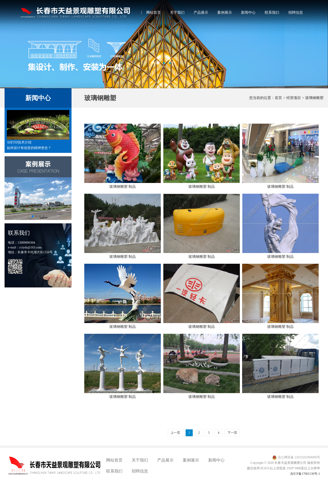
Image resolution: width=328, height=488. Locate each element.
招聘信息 (295, 12)
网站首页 (153, 12)
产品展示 (201, 12)
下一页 (232, 432)
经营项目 (293, 97)
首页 (278, 97)
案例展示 (224, 12)
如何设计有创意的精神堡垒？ (29, 148)
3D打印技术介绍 (19, 142)
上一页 (175, 432)
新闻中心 (248, 12)
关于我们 (177, 12)
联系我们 (272, 12)
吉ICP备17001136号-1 (305, 473)
